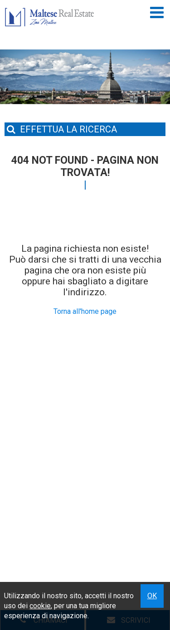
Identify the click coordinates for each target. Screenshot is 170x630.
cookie (40, 605)
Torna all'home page (85, 311)
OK (152, 595)
